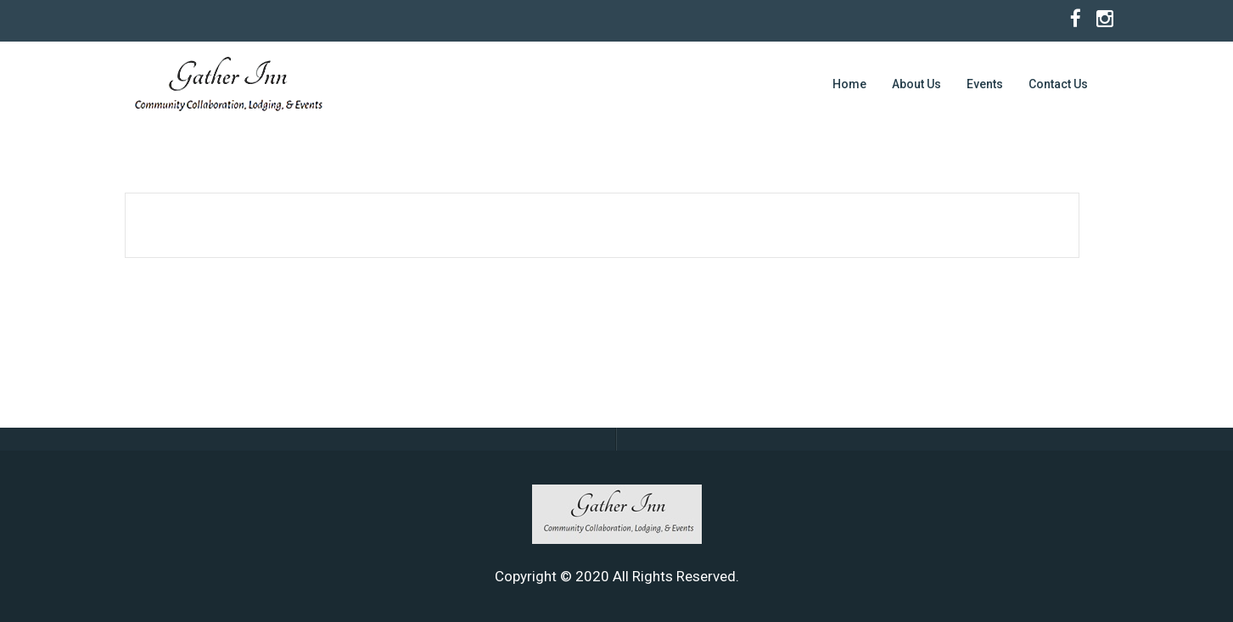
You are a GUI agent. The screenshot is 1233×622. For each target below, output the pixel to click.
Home (849, 84)
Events (985, 84)
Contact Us (1058, 84)
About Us (916, 84)
